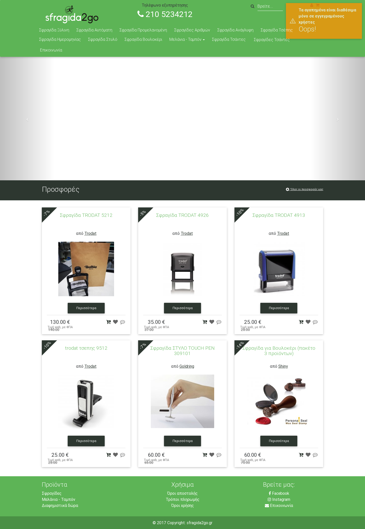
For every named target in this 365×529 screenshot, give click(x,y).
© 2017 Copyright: (170, 522)
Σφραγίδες (52, 493)
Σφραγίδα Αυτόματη (94, 29)
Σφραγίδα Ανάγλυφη (235, 29)
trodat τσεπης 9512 (86, 348)
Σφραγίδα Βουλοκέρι (143, 39)
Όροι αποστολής (182, 493)
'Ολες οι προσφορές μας (304, 189)
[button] (27, 119)
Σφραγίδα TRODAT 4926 (182, 215)
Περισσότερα (86, 308)
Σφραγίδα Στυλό (102, 39)
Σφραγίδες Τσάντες (272, 39)
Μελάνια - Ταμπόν (185, 39)
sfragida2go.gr (199, 522)
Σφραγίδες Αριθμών (192, 29)
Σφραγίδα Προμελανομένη (143, 29)
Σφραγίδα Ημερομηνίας (60, 39)
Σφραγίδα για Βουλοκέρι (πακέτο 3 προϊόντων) (278, 350)
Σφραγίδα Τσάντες (229, 39)
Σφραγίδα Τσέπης (277, 29)
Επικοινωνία (51, 49)
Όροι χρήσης (182, 505)
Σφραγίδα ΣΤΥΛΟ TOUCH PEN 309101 (182, 350)
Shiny (283, 366)
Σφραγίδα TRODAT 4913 (278, 215)
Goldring (186, 366)
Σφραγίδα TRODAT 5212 (86, 215)
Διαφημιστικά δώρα (60, 505)
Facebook (279, 493)
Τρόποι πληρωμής (182, 499)
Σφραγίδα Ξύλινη (54, 29)
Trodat (90, 233)
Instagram (279, 499)
